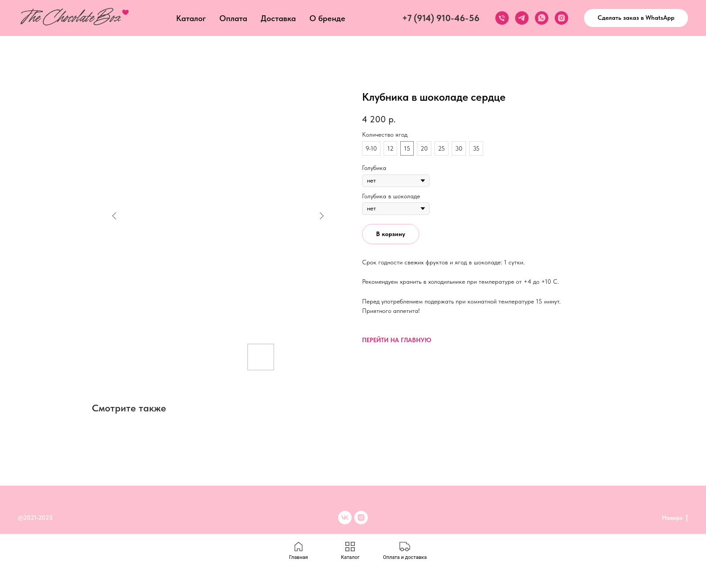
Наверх (675, 518)
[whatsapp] (541, 18)
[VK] (345, 517)
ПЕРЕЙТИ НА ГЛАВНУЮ (396, 340)
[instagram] (561, 18)
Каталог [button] (191, 18)
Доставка (278, 18)
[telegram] (522, 18)
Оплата (233, 18)
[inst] (361, 517)
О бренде (327, 18)
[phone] (502, 18)
